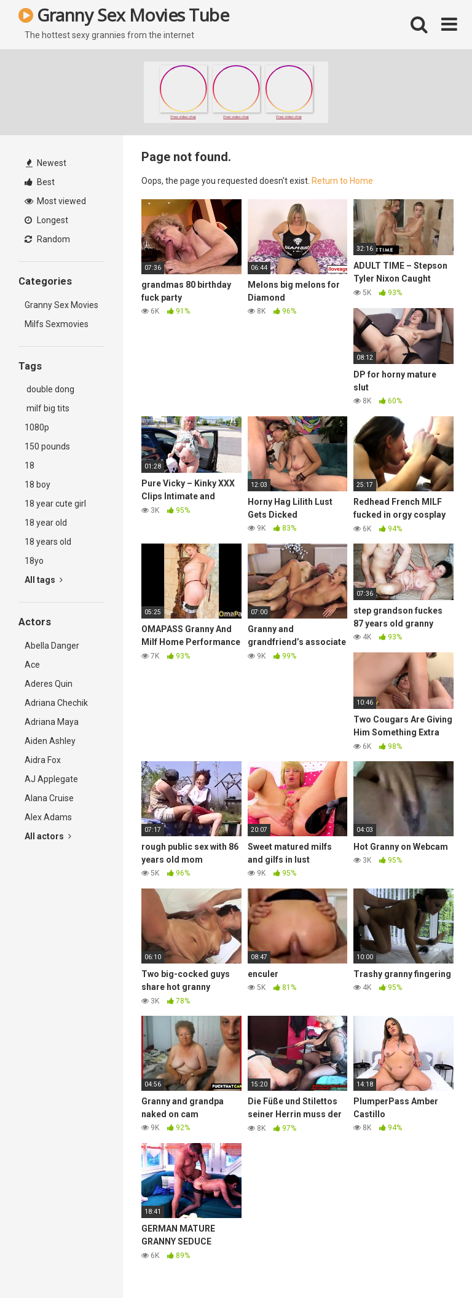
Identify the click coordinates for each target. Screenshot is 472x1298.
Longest (46, 220)
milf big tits (47, 408)
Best (40, 182)
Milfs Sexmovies (56, 324)
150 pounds (47, 446)
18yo (34, 561)
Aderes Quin (49, 684)
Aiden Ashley (50, 741)
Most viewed (55, 201)
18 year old (46, 523)
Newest (46, 163)
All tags (44, 580)
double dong (49, 389)
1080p (37, 427)
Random (47, 239)
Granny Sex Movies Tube (123, 14)
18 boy (37, 484)
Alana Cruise (49, 798)
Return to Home (342, 181)
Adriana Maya (52, 722)
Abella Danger (52, 646)
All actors (48, 836)
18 (29, 465)
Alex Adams (48, 817)
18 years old (48, 542)
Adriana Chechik (56, 703)
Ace (32, 665)
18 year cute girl (55, 504)
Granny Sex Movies (61, 305)
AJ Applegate (51, 779)
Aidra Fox (43, 760)
